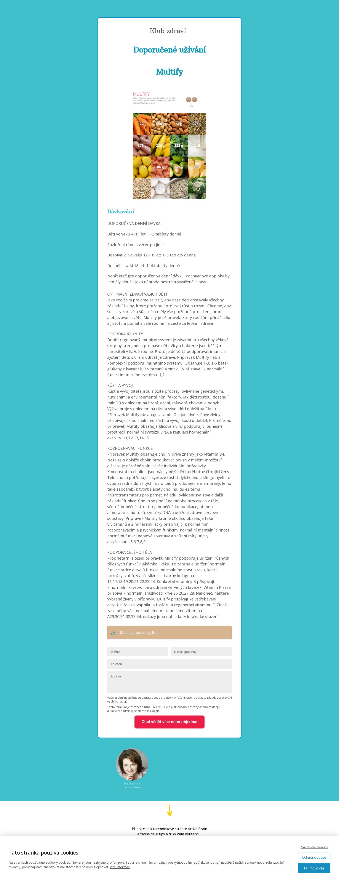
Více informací (120, 867)
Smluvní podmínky (122, 711)
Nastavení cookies (314, 847)
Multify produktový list (138, 632)
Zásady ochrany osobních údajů (198, 707)
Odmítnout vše (314, 857)
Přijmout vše (314, 868)
